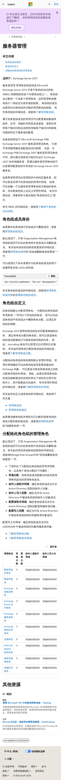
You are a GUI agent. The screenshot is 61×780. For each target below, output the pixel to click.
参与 (44, 766)
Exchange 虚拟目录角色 (8, 630)
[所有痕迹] (5, 36)
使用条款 (39, 770)
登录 (56, 4)
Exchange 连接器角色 (8, 591)
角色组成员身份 (13, 62)
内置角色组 (16, 36)
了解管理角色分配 (20, 353)
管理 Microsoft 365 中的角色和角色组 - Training (27, 702)
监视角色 (8, 639)
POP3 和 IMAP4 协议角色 (8, 649)
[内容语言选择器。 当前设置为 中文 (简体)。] (11, 751)
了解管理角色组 (45, 112)
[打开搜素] (49, 4)
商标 (5, 775)
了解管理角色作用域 (37, 386)
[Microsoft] (30, 4)
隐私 (5, 770)
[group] (30, 612)
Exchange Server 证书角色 (8, 604)
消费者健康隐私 (21, 770)
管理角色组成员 (14, 231)
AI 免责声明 (8, 766)
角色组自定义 (12, 66)
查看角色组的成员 (25, 294)
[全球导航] (3, 4)
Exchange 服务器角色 (8, 617)
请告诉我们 (16, 27)
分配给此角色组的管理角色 (18, 70)
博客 (33, 766)
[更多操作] (55, 36)
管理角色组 (16, 251)
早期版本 (22, 766)
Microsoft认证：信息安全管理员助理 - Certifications (29, 721)
